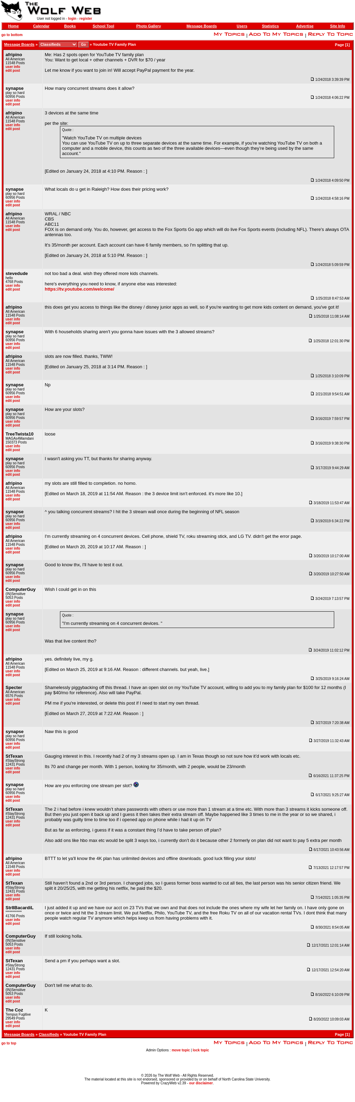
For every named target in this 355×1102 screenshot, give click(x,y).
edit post (13, 70)
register (85, 18)
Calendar (41, 26)
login (72, 18)
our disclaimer (201, 1083)
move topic (181, 1050)
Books (70, 26)
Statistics (270, 26)
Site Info (337, 26)
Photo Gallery (148, 26)
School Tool (103, 26)
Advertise (304, 26)
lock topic (201, 1050)
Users (242, 26)
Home (13, 26)
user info (13, 67)
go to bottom (12, 35)
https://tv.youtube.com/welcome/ (79, 289)
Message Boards (202, 26)
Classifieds (49, 1034)
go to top (8, 1043)
